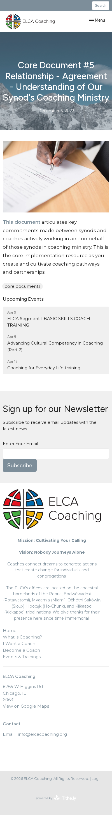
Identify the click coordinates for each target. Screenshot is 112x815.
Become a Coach (21, 650)
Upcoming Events (23, 299)
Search (100, 5)
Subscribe (19, 465)
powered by (56, 798)
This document (21, 222)
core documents (22, 286)
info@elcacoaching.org (42, 734)
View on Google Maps (26, 706)
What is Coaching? (22, 637)
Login (97, 778)
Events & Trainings (22, 656)
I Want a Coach (19, 643)
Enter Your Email (20, 443)
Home (10, 630)
